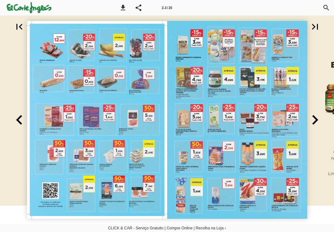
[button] (123, 7)
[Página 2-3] (167, 7)
